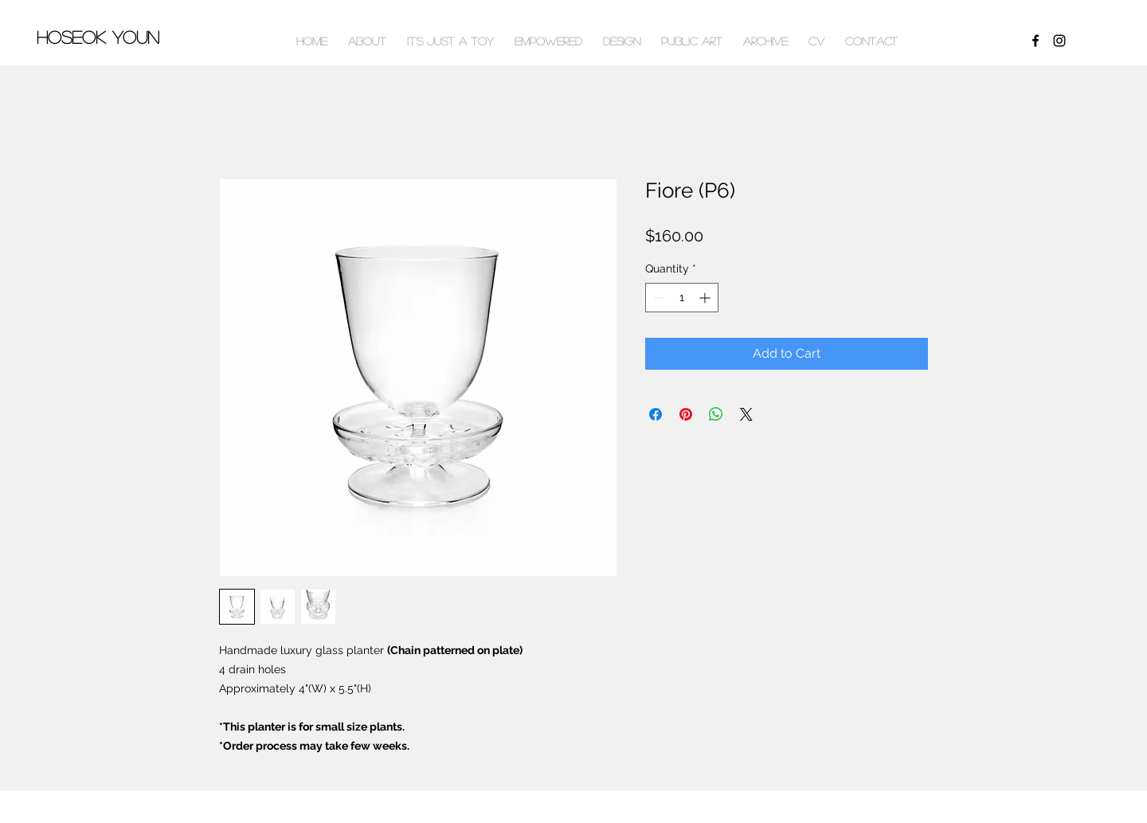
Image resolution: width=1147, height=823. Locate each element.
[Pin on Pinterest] (685, 414)
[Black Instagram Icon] (1059, 41)
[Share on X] (746, 414)
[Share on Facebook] (655, 414)
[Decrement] (657, 298)
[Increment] (706, 298)
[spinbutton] (681, 298)
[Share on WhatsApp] (716, 414)
